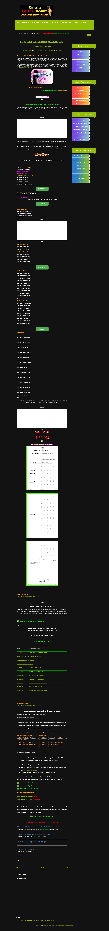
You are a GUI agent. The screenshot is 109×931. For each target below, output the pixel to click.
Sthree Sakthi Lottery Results (80, 123)
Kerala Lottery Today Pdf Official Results (31, 621)
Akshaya (30, 920)
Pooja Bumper (80, 97)
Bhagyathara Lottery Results (81, 120)
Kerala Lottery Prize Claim (27, 783)
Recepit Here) (34, 770)
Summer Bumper (81, 90)
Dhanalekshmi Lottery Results (80, 126)
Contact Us (80, 181)
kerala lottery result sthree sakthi (40, 50)
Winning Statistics (80, 165)
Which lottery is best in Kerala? (25, 799)
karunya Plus (55, 22)
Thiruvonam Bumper (81, 100)
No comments (59, 50)
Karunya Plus (80, 61)
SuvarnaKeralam (66, 22)
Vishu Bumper (80, 87)
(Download (27, 770)
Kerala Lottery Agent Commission (29, 786)
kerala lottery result (40, 920)
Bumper (18, 27)
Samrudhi (83, 22)
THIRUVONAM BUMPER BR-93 (25, 656)
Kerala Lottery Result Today (81, 156)
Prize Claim (81, 178)
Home (18, 22)
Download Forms (81, 168)
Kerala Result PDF (80, 162)
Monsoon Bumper (80, 103)
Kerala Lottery (20, 920)
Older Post (66, 867)
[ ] (29, 596)
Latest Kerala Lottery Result (24, 796)
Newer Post (18, 867)
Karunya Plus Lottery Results (80, 129)
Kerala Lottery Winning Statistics (29, 789)
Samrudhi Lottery (80, 70)
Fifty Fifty (52, 920)
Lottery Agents (80, 175)
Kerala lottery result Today (26, 67)
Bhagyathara (25, 22)
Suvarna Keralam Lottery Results (81, 132)
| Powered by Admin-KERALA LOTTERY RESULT (58, 925)
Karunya (76, 22)
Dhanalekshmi (45, 22)
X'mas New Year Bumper (81, 93)
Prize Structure (80, 172)
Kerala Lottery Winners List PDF (25, 664)
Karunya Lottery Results (81, 136)
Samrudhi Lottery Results (80, 139)
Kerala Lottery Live (80, 159)
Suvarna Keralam (80, 64)
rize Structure (37, 656)
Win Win (48, 920)
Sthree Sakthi (35, 22)
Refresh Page (42, 189)
